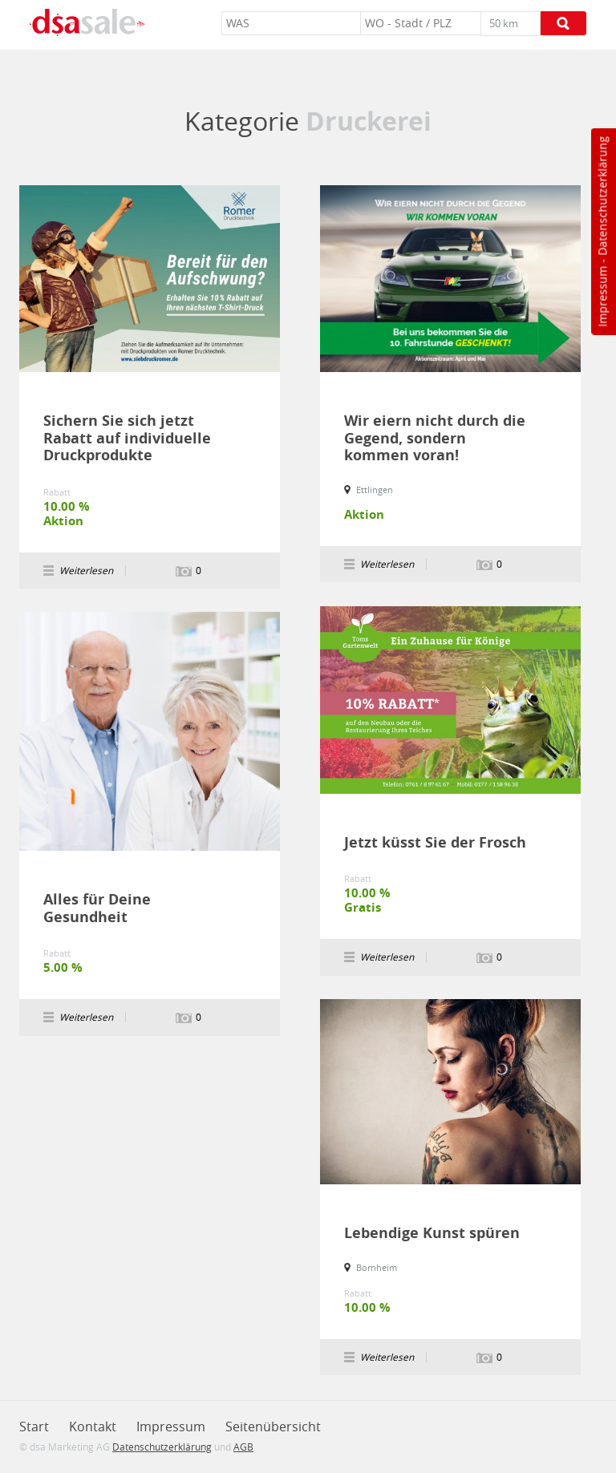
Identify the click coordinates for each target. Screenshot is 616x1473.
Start (34, 1426)
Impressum (602, 296)
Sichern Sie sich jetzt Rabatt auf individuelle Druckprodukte (127, 438)
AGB (243, 1446)
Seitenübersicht (273, 1426)
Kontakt (92, 1426)
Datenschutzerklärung (602, 196)
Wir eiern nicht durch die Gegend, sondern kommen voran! (434, 438)
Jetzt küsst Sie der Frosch (435, 843)
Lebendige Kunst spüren (432, 1233)
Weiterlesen (86, 570)
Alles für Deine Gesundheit (97, 908)
